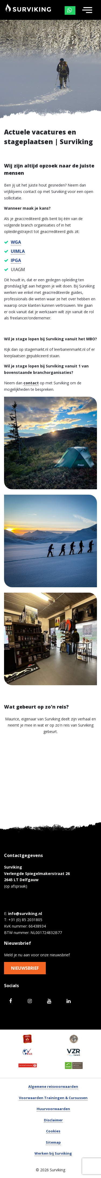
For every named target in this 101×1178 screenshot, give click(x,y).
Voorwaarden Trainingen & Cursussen (53, 1097)
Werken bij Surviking (53, 1153)
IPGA (16, 260)
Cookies (53, 1131)
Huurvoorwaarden (53, 1108)
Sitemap (53, 1142)
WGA (16, 242)
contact (31, 382)
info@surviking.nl (25, 913)
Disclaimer (53, 1120)
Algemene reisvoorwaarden (53, 1086)
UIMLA (18, 251)
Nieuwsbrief (25, 968)
